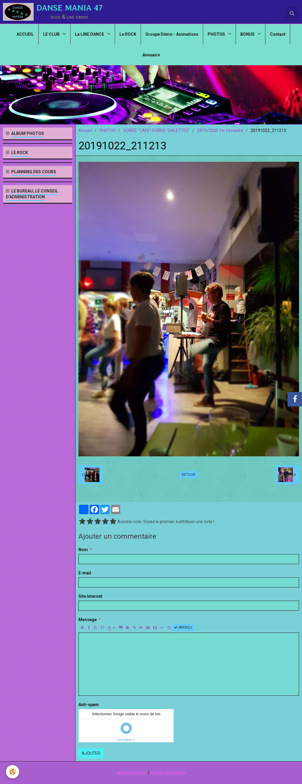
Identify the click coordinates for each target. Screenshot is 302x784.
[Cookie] (12, 771)
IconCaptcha (124, 739)
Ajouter (91, 753)
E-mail (84, 573)
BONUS (247, 34)
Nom (83, 549)
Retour (189, 475)
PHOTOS (217, 34)
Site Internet (90, 596)
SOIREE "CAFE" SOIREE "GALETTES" (156, 130)
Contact (277, 34)
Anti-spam (88, 704)
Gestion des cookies (167, 772)
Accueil (85, 130)
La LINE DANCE (90, 34)
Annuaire (151, 55)
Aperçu (183, 627)
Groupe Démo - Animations (171, 34)
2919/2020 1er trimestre (220, 130)
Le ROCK (127, 34)
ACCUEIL (25, 34)
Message (87, 619)
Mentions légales (131, 772)
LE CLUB (51, 34)
